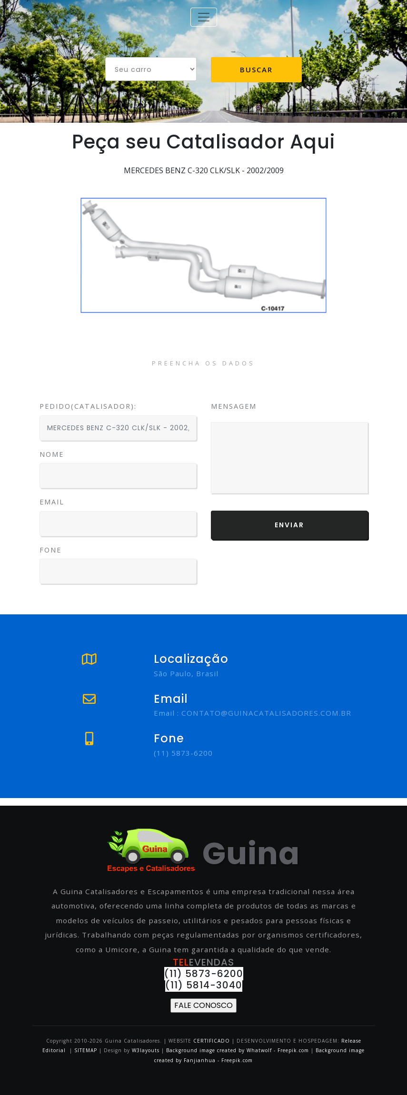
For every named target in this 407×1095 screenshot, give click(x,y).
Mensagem (234, 406)
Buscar (256, 69)
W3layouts (146, 1050)
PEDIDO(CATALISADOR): (88, 406)
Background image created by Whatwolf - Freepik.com (237, 1050)
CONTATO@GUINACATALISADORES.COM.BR (266, 713)
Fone (50, 549)
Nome (52, 454)
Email (52, 501)
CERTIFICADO (211, 1040)
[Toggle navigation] (203, 17)
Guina (203, 853)
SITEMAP (85, 1050)
